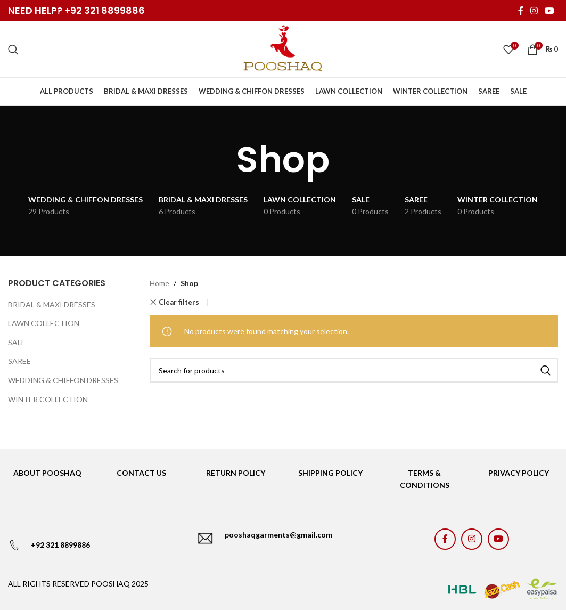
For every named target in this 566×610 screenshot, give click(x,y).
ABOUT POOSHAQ (47, 472)
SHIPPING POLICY (330, 472)
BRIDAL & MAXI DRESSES (51, 304)
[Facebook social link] (520, 11)
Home (159, 283)
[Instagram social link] (534, 11)
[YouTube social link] (550, 11)
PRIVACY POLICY (518, 472)
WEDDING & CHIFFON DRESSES (63, 380)
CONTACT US (141, 472)
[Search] (13, 49)
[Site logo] (283, 48)
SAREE (19, 360)
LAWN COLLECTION (43, 323)
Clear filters (179, 302)
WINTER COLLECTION (48, 399)
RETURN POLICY (235, 472)
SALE (17, 342)
